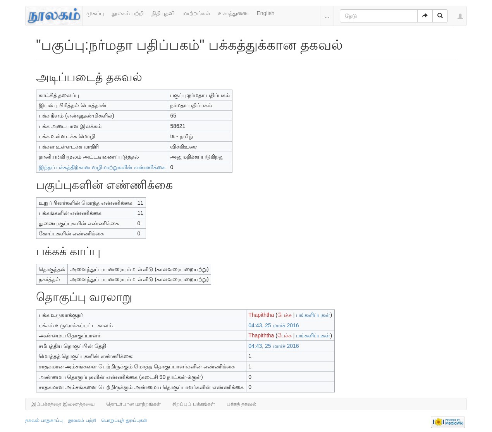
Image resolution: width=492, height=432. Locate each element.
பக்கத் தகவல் (241, 404)
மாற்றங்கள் (196, 13)
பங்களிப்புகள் (313, 315)
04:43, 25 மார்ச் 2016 (273, 325)
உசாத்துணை (233, 13)
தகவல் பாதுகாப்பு (44, 420)
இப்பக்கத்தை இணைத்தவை (63, 404)
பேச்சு (284, 315)
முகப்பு (95, 13)
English (266, 13)
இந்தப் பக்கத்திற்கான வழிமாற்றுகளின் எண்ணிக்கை (102, 167)
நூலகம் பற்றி (128, 13)
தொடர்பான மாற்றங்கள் (133, 404)
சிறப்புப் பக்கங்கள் (193, 404)
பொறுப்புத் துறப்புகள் (124, 420)
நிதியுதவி (163, 13)
